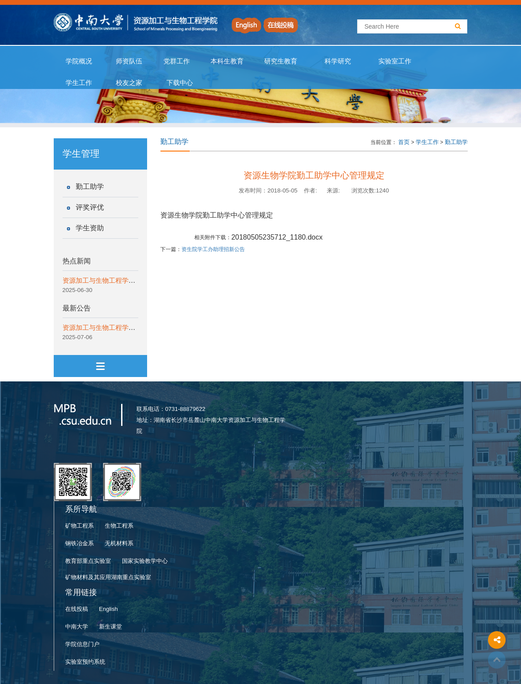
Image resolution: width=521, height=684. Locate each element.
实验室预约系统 (85, 661)
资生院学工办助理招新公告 (213, 249)
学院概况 (79, 61)
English (108, 609)
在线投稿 (76, 609)
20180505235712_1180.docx (276, 237)
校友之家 (129, 82)
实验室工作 (395, 61)
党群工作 (176, 61)
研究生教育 (281, 61)
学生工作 (79, 82)
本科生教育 (225, 61)
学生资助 (90, 228)
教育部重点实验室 (88, 561)
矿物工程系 (79, 525)
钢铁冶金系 (79, 543)
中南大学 (76, 626)
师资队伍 (129, 61)
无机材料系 (119, 543)
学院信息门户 (82, 644)
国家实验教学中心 (145, 561)
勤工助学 (90, 186)
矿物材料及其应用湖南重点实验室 (108, 577)
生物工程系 (119, 525)
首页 (404, 142)
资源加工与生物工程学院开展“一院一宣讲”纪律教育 (137, 280)
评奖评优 (90, 207)
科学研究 (338, 61)
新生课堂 (110, 626)
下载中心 (179, 82)
